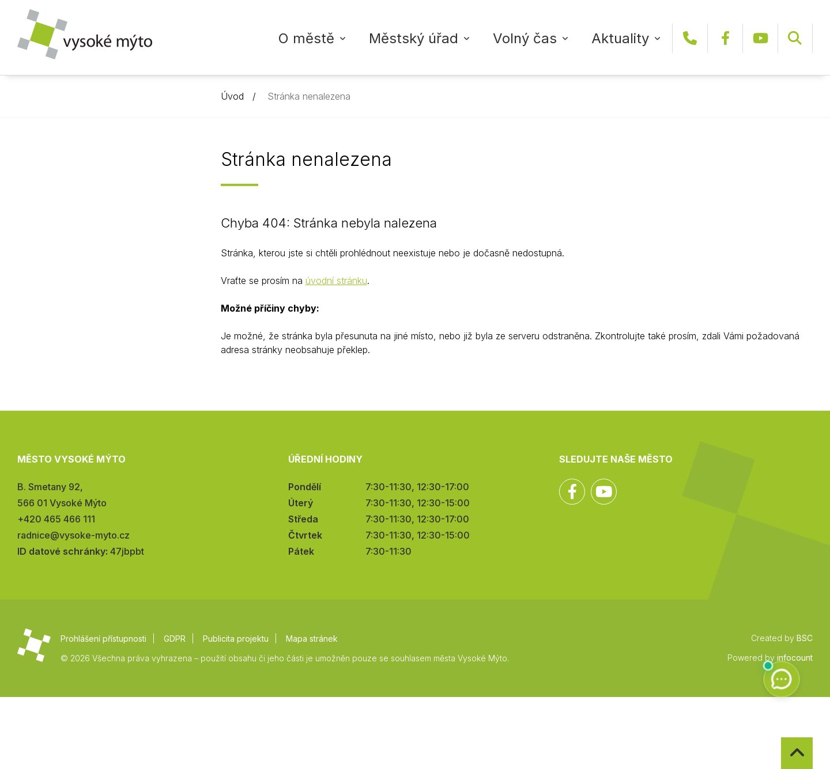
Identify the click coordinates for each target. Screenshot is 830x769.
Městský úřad (413, 38)
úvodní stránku (336, 280)
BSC (805, 638)
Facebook (725, 38)
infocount (795, 657)
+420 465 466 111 (690, 38)
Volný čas (525, 38)
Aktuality (620, 38)
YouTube (760, 38)
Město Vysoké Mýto (84, 34)
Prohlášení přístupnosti (103, 638)
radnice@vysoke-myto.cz (73, 535)
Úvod (232, 96)
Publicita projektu (236, 638)
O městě (306, 38)
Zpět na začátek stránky (781, 737)
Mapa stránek (312, 638)
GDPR (175, 638)
